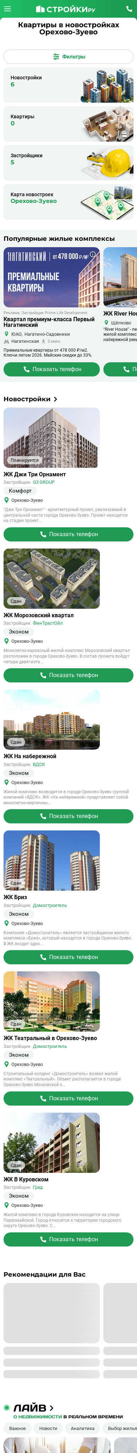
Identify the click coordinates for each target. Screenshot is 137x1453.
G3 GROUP (44, 482)
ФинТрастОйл (48, 623)
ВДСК (39, 764)
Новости (48, 1428)
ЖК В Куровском (26, 1179)
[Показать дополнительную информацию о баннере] (93, 254)
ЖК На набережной (30, 756)
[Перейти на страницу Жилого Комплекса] (52, 369)
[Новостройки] (68, 85)
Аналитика (83, 1428)
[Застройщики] (68, 163)
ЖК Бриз (15, 897)
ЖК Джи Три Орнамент (35, 474)
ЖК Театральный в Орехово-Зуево (50, 1038)
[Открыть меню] (7, 9)
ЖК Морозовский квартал (39, 615)
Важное (17, 1428)
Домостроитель (50, 905)
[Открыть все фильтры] (68, 57)
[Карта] (68, 202)
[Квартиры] (68, 124)
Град (38, 1187)
